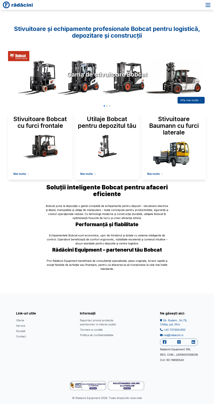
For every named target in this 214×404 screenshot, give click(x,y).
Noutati (20, 331)
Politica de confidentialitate (96, 335)
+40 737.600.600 (172, 329)
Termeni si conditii (91, 329)
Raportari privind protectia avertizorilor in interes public (98, 322)
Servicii (20, 325)
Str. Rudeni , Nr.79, (173, 322)
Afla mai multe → (191, 100)
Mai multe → (21, 173)
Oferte (20, 320)
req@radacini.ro (171, 335)
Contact (21, 336)
